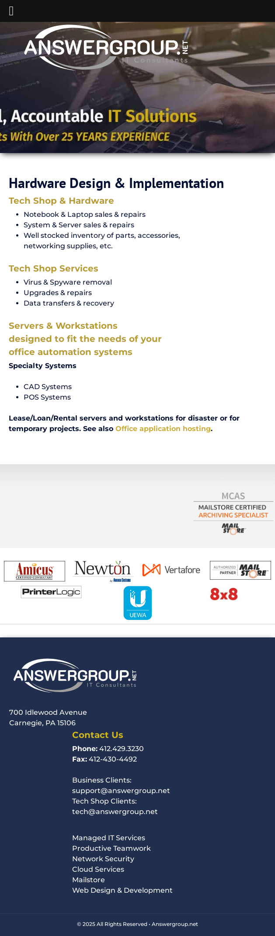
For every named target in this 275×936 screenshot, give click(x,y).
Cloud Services (98, 869)
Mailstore (88, 880)
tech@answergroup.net (115, 811)
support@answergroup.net (121, 790)
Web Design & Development (122, 890)
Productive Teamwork (111, 848)
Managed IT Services (108, 838)
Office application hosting (163, 429)
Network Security (103, 859)
